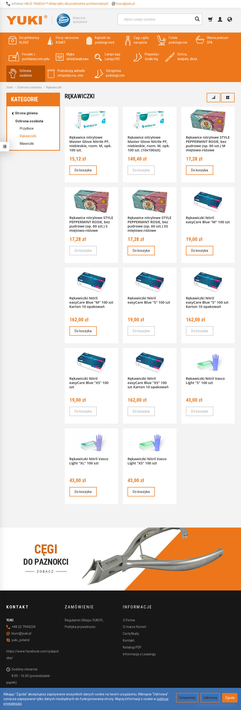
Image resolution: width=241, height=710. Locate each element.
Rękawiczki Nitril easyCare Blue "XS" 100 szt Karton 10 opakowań (148, 382)
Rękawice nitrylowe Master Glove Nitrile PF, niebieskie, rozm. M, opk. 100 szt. (90, 143)
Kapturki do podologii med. (100, 40)
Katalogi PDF (132, 647)
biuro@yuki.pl (125, 3)
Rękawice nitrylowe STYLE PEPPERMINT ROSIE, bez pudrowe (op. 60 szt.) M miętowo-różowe (208, 143)
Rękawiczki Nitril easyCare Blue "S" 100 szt (149, 300)
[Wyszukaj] (197, 19)
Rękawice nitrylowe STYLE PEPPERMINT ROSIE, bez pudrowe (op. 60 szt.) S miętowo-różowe (91, 224)
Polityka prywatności (80, 627)
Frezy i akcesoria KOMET (63, 40)
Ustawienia (187, 698)
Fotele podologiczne (172, 40)
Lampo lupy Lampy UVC (107, 56)
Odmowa (210, 698)
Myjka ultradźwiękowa (72, 56)
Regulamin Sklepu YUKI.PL (84, 620)
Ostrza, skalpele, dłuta (181, 56)
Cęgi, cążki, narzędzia (137, 40)
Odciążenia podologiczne (110, 73)
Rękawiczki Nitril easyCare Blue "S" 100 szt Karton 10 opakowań (207, 302)
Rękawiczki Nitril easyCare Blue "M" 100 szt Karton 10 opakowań (91, 302)
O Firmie (129, 620)
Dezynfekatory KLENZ (24, 40)
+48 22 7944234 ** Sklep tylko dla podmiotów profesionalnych (65, 3)
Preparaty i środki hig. (146, 56)
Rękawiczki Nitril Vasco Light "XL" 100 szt (88, 460)
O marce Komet (134, 627)
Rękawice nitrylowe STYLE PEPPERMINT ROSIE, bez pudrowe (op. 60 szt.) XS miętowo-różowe (149, 224)
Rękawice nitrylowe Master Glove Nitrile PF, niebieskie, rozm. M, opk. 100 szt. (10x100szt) (149, 143)
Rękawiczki (28, 136)
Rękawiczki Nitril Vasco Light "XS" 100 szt (147, 460)
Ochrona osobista (20, 73)
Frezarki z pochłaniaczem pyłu (29, 56)
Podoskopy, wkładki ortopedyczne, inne (66, 73)
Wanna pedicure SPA (212, 40)
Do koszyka (83, 170)
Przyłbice (27, 128)
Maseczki (27, 143)
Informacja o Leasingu (139, 654)
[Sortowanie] (213, 97)
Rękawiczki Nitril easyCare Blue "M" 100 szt (208, 219)
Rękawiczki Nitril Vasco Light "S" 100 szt (205, 380)
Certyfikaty (131, 634)
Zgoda (230, 698)
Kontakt (128, 640)
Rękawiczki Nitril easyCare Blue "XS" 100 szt (88, 382)
